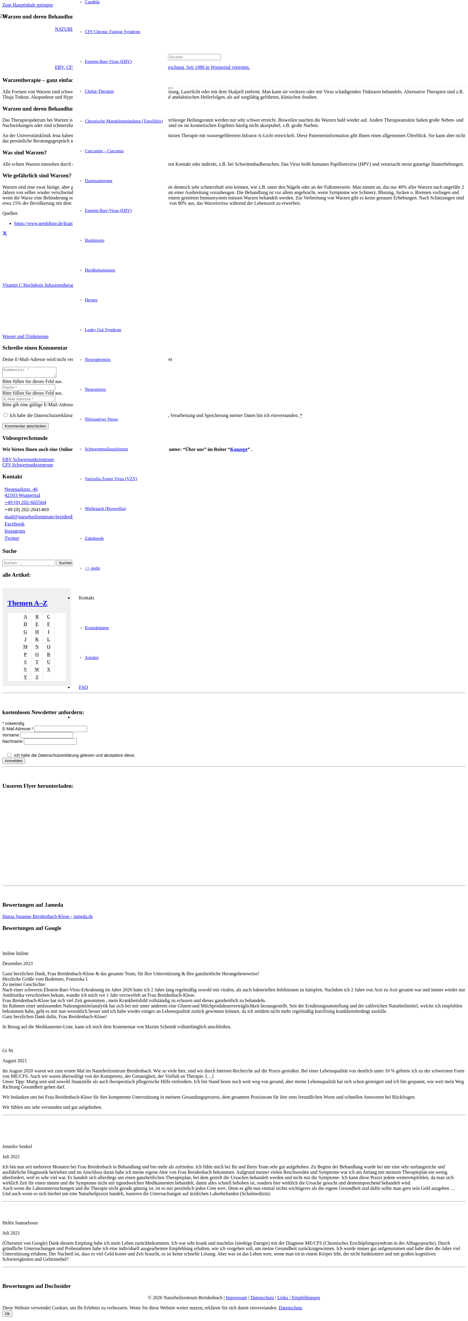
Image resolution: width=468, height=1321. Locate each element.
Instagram (14, 533)
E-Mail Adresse (18, 730)
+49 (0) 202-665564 (25, 504)
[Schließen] (170, 88)
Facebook (14, 525)
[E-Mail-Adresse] (28, 401)
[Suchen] (194, 57)
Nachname (13, 743)
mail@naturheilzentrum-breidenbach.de (45, 518)
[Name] (28, 389)
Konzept (238, 451)
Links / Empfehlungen (298, 1299)
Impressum (236, 1299)
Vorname (11, 736)
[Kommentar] (32, 373)
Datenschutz (262, 1299)
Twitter (11, 540)
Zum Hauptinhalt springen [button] (27, 4)
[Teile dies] (4, 233)
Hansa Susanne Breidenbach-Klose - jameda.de (47, 918)
